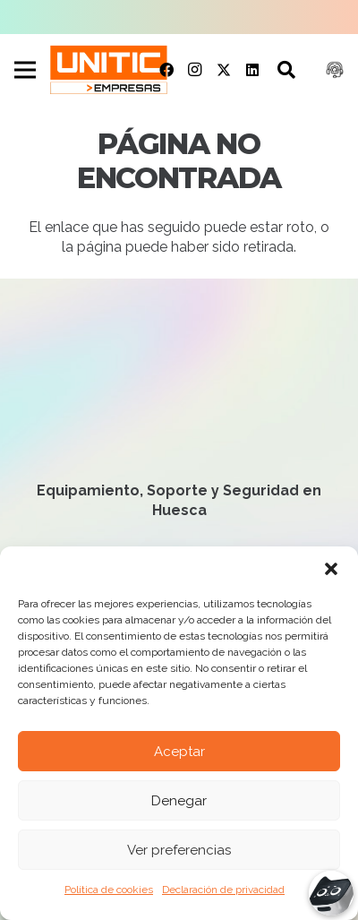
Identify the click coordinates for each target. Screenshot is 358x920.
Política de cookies (108, 889)
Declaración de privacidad (223, 889)
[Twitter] (223, 70)
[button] (331, 569)
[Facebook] (166, 70)
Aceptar (179, 752)
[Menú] (25, 69)
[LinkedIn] (252, 70)
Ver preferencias (179, 850)
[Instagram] (195, 70)
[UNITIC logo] (108, 70)
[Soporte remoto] (335, 70)
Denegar (179, 801)
